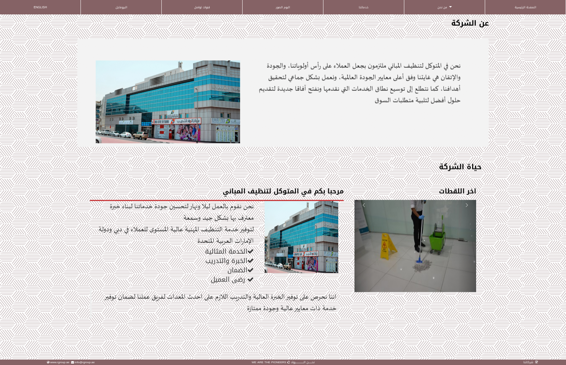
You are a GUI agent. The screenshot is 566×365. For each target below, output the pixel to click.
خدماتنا (364, 7)
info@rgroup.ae (85, 362)
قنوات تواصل (202, 7)
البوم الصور (283, 7)
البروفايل (121, 7)
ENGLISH (40, 7)
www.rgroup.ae (59, 362)
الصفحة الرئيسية (525, 7)
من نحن (444, 7)
